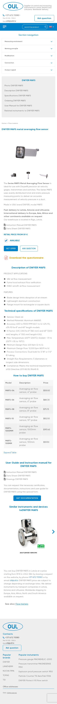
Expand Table (10, 452)
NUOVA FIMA (8, 671)
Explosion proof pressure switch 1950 (36, 671)
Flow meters (13, 123)
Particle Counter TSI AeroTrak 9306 (35, 676)
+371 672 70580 (12, 15)
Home (4, 123)
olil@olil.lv (11, 21)
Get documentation (27, 498)
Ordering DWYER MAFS (15, 100)
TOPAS (6, 675)
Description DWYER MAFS (16, 90)
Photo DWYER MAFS (14, 85)
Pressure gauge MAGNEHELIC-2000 (35, 659)
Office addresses (10, 687)
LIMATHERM (8, 666)
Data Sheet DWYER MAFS (17, 228)
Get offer (11, 248)
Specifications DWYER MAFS (18, 95)
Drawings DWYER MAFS (16, 479)
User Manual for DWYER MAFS (18, 105)
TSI (4, 680)
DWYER (6, 662)
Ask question (44, 18)
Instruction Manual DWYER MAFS (20, 225)
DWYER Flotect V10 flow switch (33, 680)
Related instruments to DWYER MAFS (22, 110)
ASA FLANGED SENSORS (28, 553)
